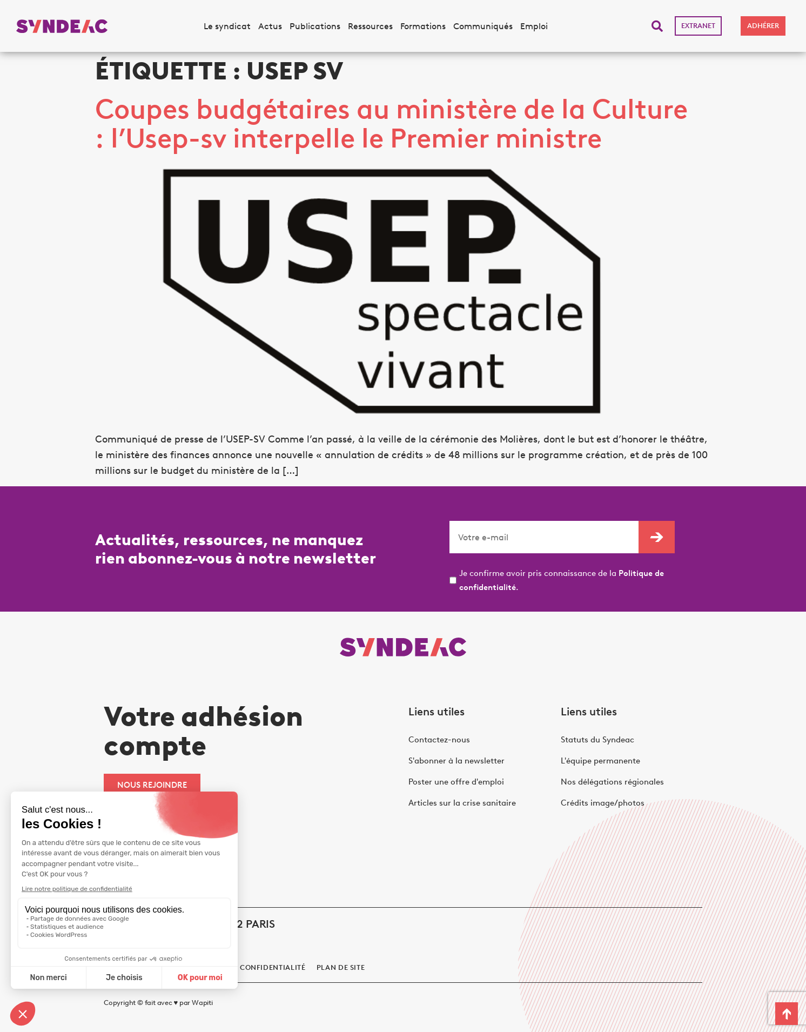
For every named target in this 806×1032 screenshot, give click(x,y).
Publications (315, 26)
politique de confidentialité (245, 967)
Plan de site (341, 967)
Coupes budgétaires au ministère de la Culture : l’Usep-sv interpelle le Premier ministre (391, 123)
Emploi (534, 26)
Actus (270, 26)
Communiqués (483, 26)
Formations (423, 26)
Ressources (370, 26)
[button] (657, 26)
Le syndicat (227, 26)
